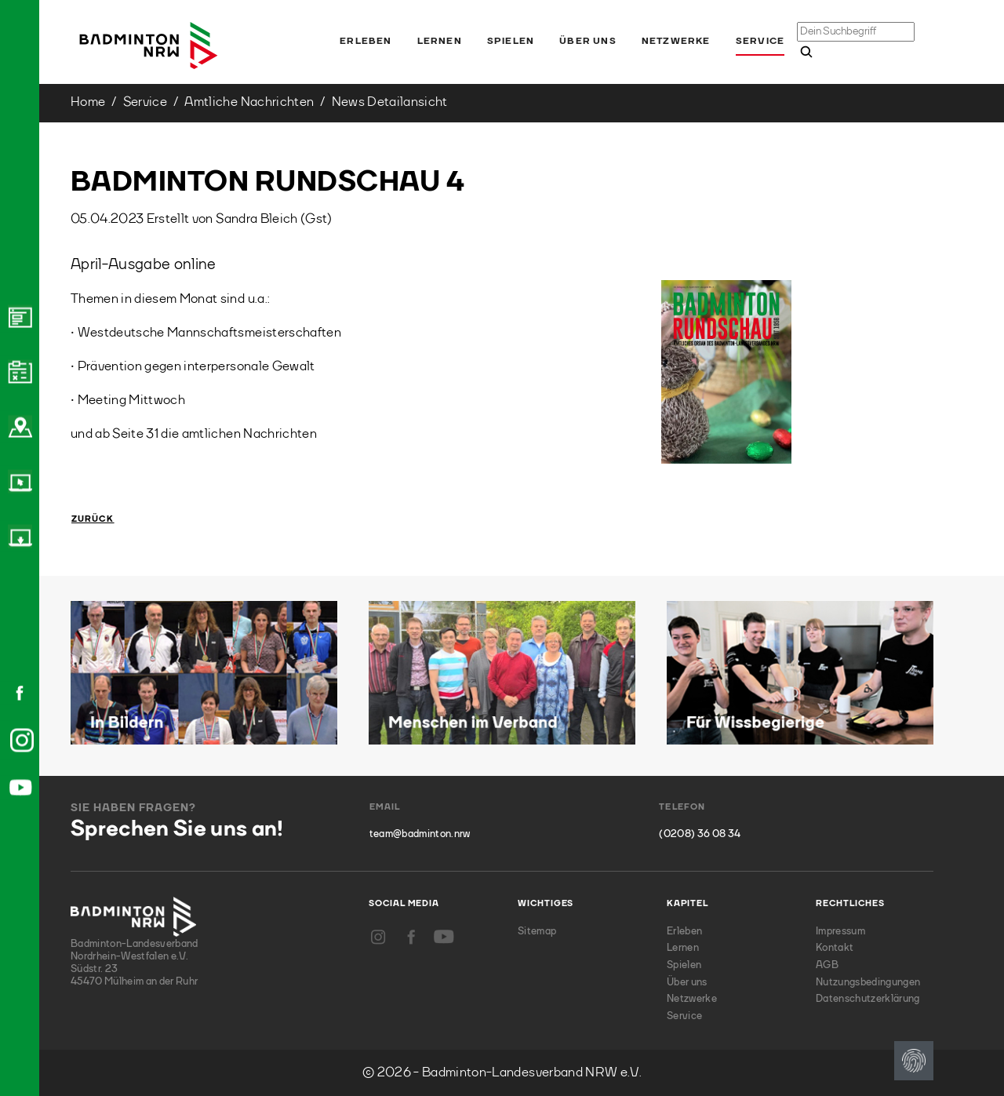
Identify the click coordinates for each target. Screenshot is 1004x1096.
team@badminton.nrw (420, 834)
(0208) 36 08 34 (699, 834)
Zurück (93, 519)
